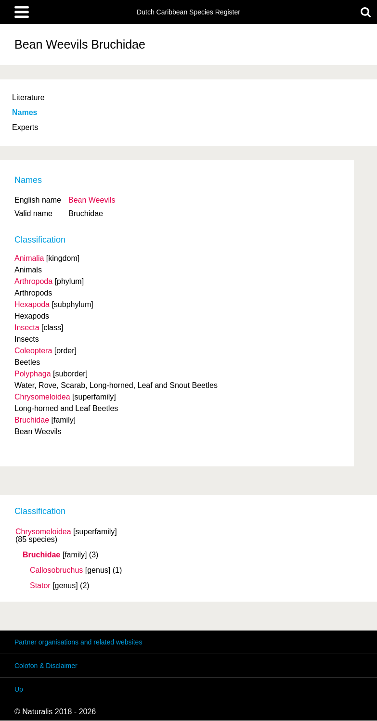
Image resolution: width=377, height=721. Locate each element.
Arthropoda (33, 281)
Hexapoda (32, 304)
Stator (40, 586)
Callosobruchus (56, 570)
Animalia (29, 258)
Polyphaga (32, 374)
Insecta (26, 327)
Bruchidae (41, 555)
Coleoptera (33, 351)
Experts (25, 127)
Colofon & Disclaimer (46, 666)
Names (24, 112)
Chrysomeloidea (43, 532)
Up (18, 689)
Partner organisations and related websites (78, 642)
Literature (28, 97)
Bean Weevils (92, 200)
